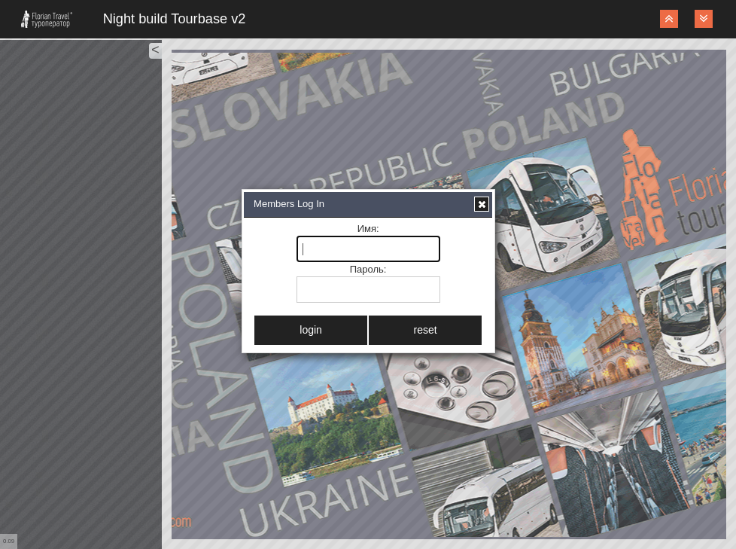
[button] (481, 204)
